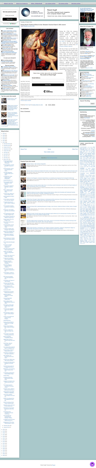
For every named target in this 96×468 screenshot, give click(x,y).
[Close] (66, 70)
